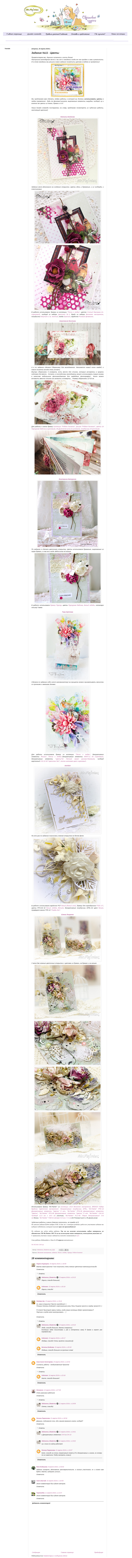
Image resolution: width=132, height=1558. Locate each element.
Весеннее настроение (94, 314)
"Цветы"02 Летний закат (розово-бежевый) (75, 759)
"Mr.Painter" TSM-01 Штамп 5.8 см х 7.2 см (55, 1218)
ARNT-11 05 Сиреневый (93, 756)
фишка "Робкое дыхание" (85, 426)
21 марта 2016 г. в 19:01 (67, 1432)
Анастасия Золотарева (44, 1362)
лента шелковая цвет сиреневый (73, 761)
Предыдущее (98, 1552)
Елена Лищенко (67, 914)
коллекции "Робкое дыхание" (64, 426)
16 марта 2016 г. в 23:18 (57, 1375)
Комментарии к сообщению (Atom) (55, 1556)
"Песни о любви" (73, 312)
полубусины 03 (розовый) (90, 429)
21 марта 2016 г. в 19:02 (67, 1441)
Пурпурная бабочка (75, 605)
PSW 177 (99, 906)
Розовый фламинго (86, 316)
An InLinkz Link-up (37, 1244)
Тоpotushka (40, 1493)
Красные (67, 316)
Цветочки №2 (64, 314)
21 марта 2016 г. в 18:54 (58, 1418)
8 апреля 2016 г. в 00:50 (56, 1467)
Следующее (36, 1552)
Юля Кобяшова (41, 1467)
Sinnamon (39, 1390)
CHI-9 (63, 1435)
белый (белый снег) (68, 906)
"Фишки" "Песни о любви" (51, 756)
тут (77, 1235)
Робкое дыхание (77, 1252)
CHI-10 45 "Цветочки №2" (50, 761)
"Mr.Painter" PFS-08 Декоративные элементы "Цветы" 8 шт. (63, 1213)
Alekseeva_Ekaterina (49, 1277)
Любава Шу (40, 1301)
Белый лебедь (89, 605)
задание (54, 1252)
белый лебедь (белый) (55, 908)
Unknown (45, 1286)
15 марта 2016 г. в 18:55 (58, 1264)
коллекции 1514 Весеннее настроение (76, 1207)
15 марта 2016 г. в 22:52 (61, 1362)
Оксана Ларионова (43, 1418)
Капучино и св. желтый (49, 316)
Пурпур (69, 1252)
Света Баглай (41, 1481)
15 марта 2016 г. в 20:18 (63, 1347)
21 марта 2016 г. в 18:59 (67, 1403)
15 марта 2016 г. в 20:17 (57, 1338)
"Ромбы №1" (55, 910)
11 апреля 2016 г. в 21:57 (53, 1493)
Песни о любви (62, 1252)
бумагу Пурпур (56, 605)
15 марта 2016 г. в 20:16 (57, 1286)
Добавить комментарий (41, 1503)
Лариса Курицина (42, 1264)
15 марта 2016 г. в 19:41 (53, 1301)
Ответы (42, 1273)
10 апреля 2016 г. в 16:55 (55, 1481)
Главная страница (67, 1552)
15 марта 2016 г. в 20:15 (67, 1277)
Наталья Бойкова (48, 1347)
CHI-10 (69, 1435)
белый (100, 908)
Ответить (40, 1269)
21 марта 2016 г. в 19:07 (64, 1450)
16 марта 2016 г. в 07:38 (52, 1390)
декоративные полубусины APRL (73, 1209)
